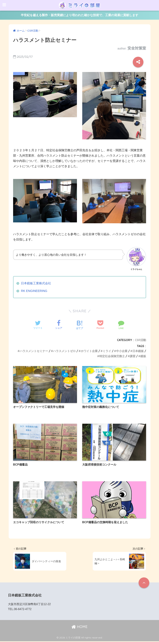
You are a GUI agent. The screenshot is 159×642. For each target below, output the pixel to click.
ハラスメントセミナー (34, 351)
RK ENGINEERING (34, 291)
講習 (132, 356)
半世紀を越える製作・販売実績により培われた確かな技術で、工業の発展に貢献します (79, 15)
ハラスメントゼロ (64, 351)
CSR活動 (140, 340)
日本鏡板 (138, 351)
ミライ (107, 351)
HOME (79, 627)
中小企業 (121, 351)
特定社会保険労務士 (112, 356)
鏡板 (143, 356)
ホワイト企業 (89, 351)
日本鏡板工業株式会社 (36, 283)
